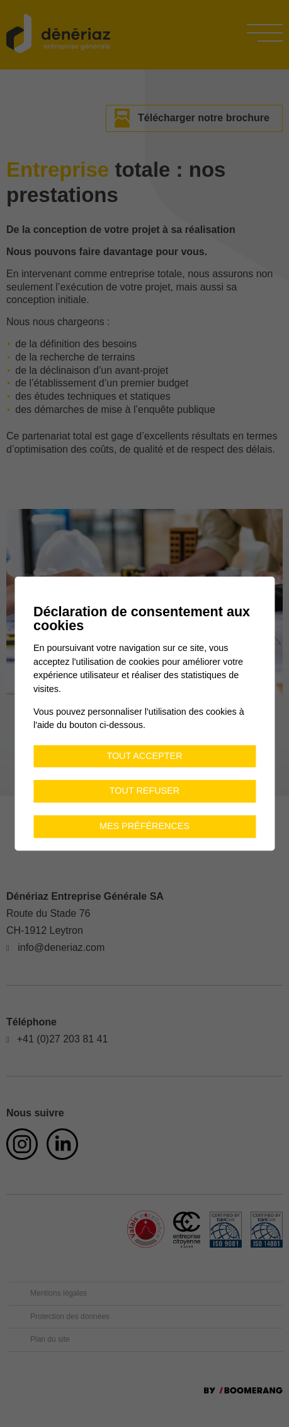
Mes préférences (144, 826)
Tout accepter (144, 756)
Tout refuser (144, 791)
